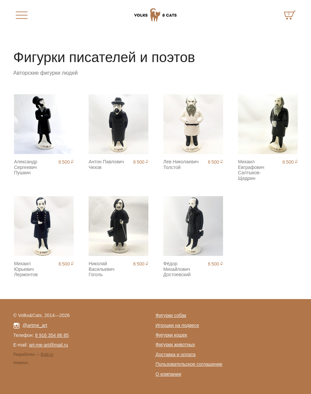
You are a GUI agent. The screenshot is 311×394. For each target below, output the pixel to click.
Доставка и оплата (176, 354)
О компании (168, 374)
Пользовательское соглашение (189, 364)
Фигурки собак (171, 315)
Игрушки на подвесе (177, 325)
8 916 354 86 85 (52, 335)
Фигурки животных (175, 344)
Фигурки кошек (171, 335)
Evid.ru (47, 354)
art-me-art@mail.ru (48, 345)
